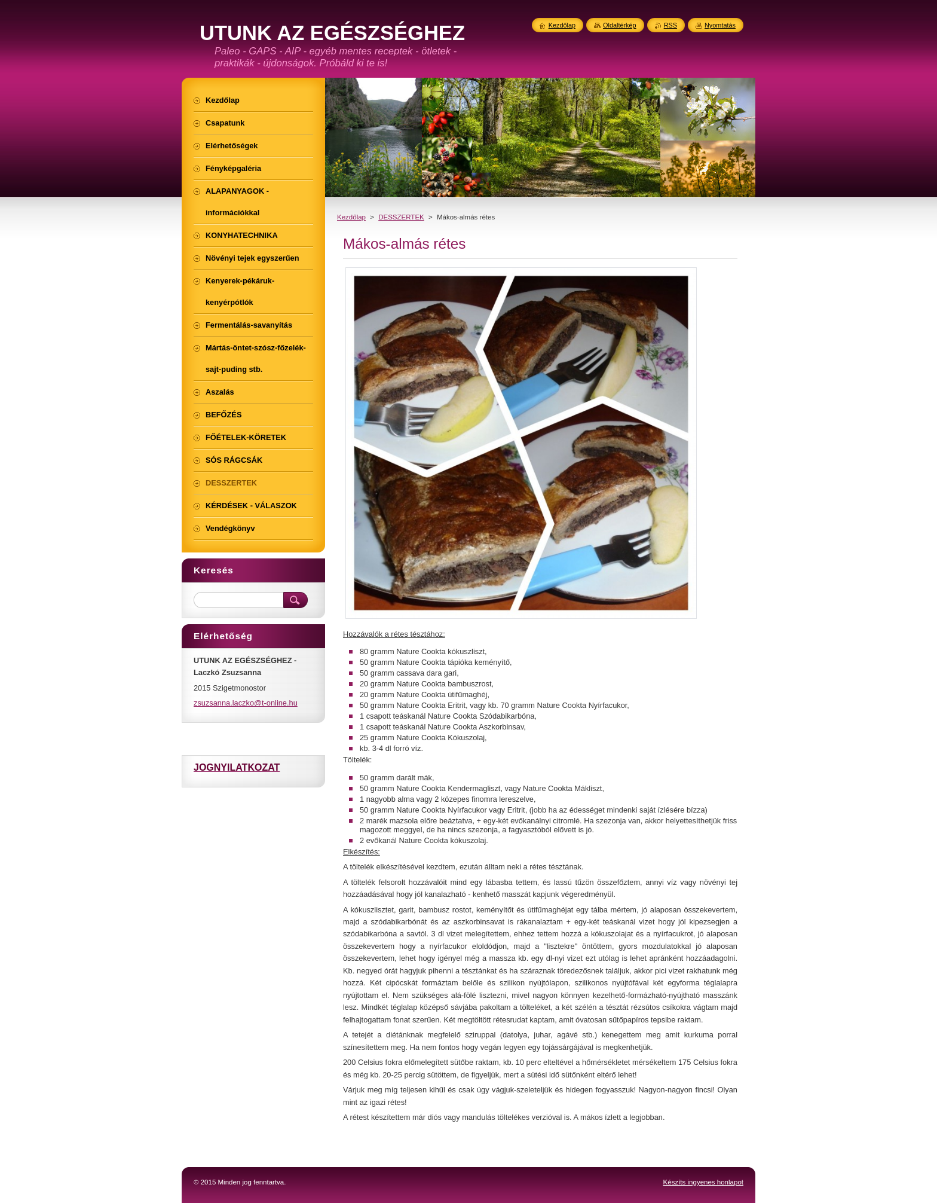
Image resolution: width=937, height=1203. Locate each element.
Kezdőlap (351, 217)
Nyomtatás (720, 25)
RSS (670, 25)
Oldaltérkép (619, 25)
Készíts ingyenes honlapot (703, 1182)
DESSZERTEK (401, 217)
